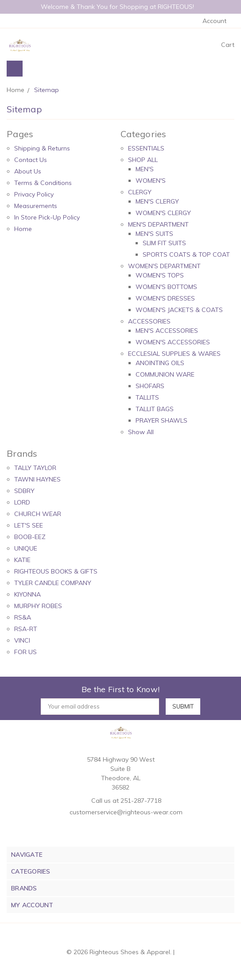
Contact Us (30, 160)
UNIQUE (25, 548)
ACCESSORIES (149, 321)
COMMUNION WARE (165, 374)
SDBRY (24, 491)
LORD (22, 502)
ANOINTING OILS (160, 363)
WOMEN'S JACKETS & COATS (179, 310)
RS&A (22, 617)
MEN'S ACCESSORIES (167, 331)
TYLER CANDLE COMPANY (52, 583)
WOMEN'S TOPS (160, 275)
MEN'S (145, 169)
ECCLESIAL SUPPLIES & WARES (174, 354)
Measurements (35, 206)
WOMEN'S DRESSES (165, 298)
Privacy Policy (34, 194)
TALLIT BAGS (155, 409)
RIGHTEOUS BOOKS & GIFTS (55, 571)
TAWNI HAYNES (37, 479)
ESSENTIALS (146, 148)
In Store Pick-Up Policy (47, 217)
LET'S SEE (28, 525)
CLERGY (140, 192)
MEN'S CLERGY (157, 201)
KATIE (22, 560)
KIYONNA (27, 594)
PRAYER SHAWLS (161, 420)
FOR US (25, 652)
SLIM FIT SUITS (164, 243)
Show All (141, 432)
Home (23, 229)
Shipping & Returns (42, 148)
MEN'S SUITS (154, 234)
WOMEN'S (151, 181)
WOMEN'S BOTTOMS (166, 287)
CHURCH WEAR (37, 514)
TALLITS (147, 397)
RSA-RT (25, 629)
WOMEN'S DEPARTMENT (164, 266)
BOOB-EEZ (30, 537)
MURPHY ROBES (38, 606)
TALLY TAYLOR (35, 468)
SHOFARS (150, 386)
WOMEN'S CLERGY (163, 213)
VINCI (22, 640)
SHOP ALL (143, 160)
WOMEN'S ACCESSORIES (173, 342)
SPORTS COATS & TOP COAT (186, 254)
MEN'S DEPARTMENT (158, 224)
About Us (27, 171)
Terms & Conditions (43, 183)
